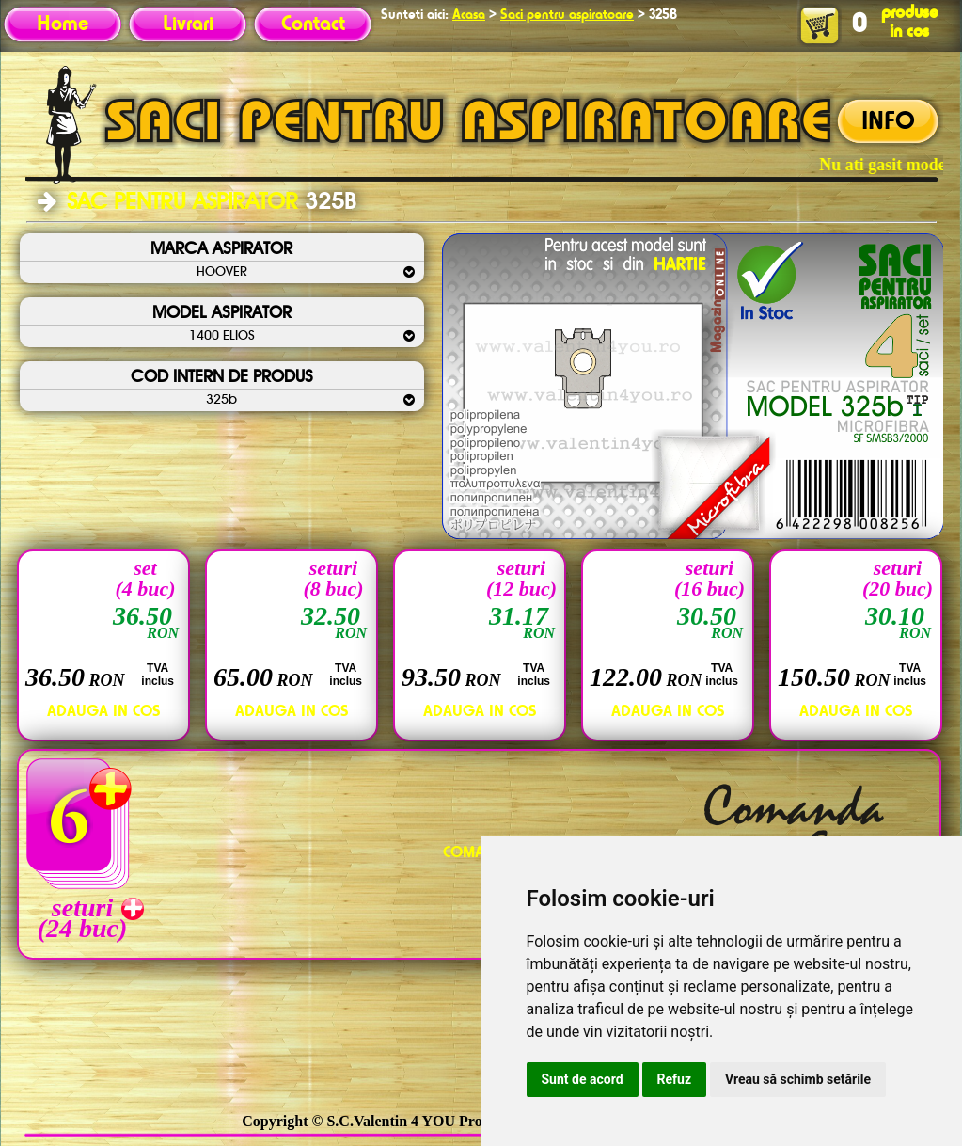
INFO (888, 122)
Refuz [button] (674, 1079)
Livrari (188, 24)
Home (62, 24)
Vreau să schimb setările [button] (798, 1079)
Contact (313, 24)
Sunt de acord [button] (582, 1079)
